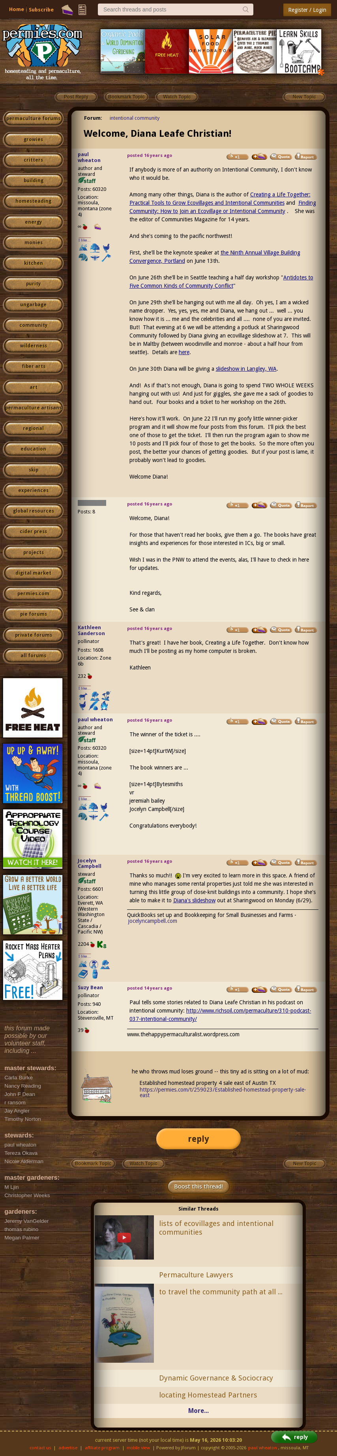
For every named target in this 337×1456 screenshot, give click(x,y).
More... (198, 1411)
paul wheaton (89, 157)
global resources (33, 511)
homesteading (33, 201)
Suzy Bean (90, 987)
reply (198, 1139)
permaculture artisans (33, 408)
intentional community (134, 118)
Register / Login (307, 10)
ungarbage (33, 304)
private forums (33, 635)
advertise (67, 1447)
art (33, 387)
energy (33, 222)
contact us (40, 1447)
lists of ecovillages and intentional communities (216, 1228)
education (33, 449)
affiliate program (102, 1447)
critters (33, 160)
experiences (33, 490)
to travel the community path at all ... (221, 1292)
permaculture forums (33, 118)
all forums (33, 655)
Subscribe (41, 10)
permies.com (33, 593)
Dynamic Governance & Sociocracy (216, 1378)
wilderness (33, 346)
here (184, 352)
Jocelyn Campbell (89, 863)
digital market (33, 573)
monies (33, 242)
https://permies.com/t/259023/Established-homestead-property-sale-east (223, 1092)
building (33, 180)
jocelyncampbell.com (152, 921)
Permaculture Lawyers (196, 1275)
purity (33, 284)
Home (16, 9)
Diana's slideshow (194, 900)
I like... (85, 240)
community (33, 325)
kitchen (33, 263)
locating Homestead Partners (208, 1395)
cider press (33, 531)
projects (33, 552)
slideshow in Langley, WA (246, 369)
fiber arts (33, 366)
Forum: (93, 118)
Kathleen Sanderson (91, 630)
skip (33, 470)
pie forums (33, 614)
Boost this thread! (198, 1186)
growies (33, 139)
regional (33, 428)
